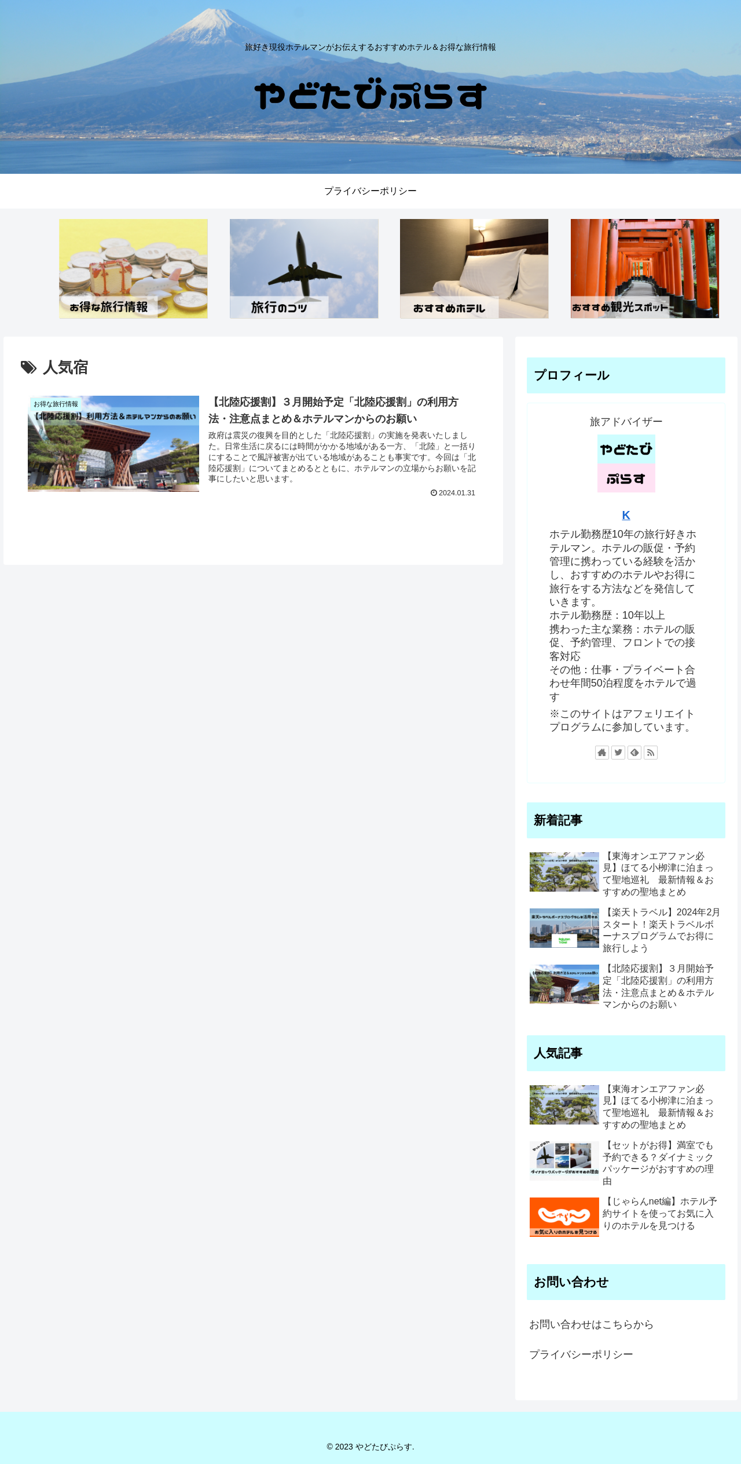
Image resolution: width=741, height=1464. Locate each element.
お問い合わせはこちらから (591, 1324)
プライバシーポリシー (581, 1354)
